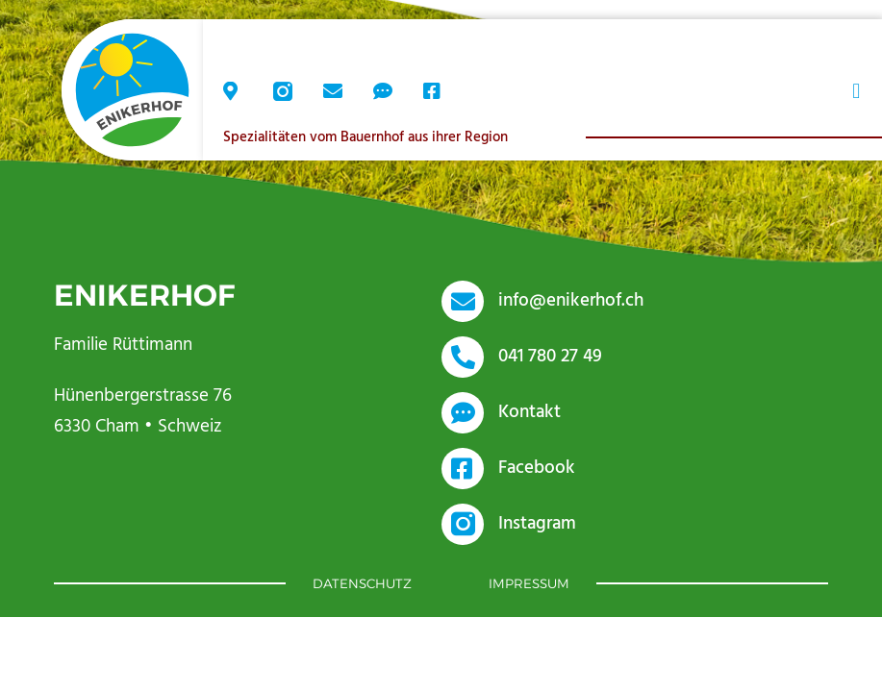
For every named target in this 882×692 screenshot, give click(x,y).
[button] (856, 92)
